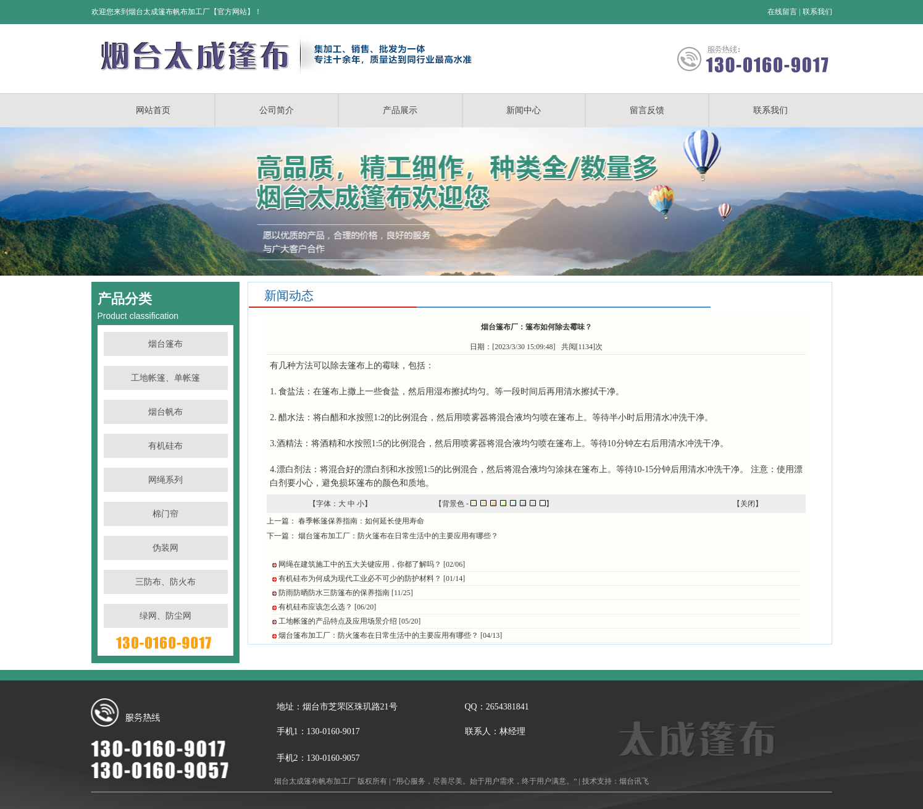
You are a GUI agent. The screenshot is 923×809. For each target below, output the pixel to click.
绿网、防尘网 (165, 616)
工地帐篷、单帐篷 (165, 378)
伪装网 (165, 548)
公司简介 (276, 110)
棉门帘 (165, 514)
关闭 (747, 503)
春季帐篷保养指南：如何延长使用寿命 (361, 521)
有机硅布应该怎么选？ (315, 607)
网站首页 (153, 110)
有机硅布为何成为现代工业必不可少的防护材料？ (359, 578)
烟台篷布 (165, 344)
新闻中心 (523, 110)
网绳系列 (165, 480)
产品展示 (400, 110)
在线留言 (782, 11)
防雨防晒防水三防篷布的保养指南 (334, 592)
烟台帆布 (165, 412)
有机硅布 (165, 446)
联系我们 (817, 11)
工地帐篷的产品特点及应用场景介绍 (337, 621)
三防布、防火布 (165, 582)
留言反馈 (647, 110)
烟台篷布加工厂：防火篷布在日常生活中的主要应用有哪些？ (398, 536)
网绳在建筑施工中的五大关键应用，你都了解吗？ (359, 564)
